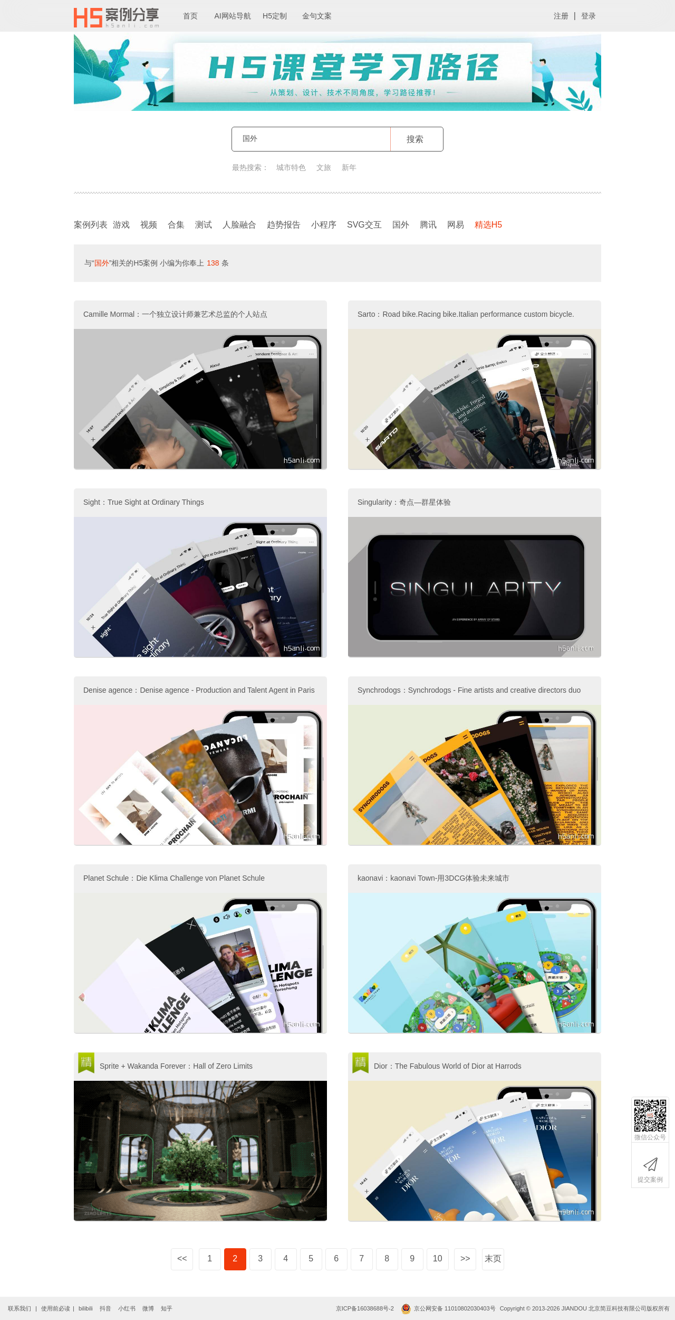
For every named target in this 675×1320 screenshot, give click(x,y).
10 (437, 1258)
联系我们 (19, 1308)
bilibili (86, 1308)
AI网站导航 (232, 16)
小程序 (323, 224)
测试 (203, 224)
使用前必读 (55, 1308)
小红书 (127, 1308)
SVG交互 (364, 224)
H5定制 (275, 16)
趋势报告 (284, 224)
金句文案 (317, 16)
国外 (400, 224)
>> (465, 1258)
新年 (349, 167)
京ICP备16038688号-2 (365, 1308)
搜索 (415, 139)
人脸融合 (239, 224)
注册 (561, 16)
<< (182, 1258)
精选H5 (491, 222)
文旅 (323, 167)
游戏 (121, 224)
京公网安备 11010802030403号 (448, 1308)
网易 (455, 224)
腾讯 (428, 224)
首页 (190, 16)
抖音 (105, 1308)
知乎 (166, 1308)
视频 (148, 224)
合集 (176, 224)
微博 (148, 1308)
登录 (588, 16)
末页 (493, 1258)
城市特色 (291, 167)
